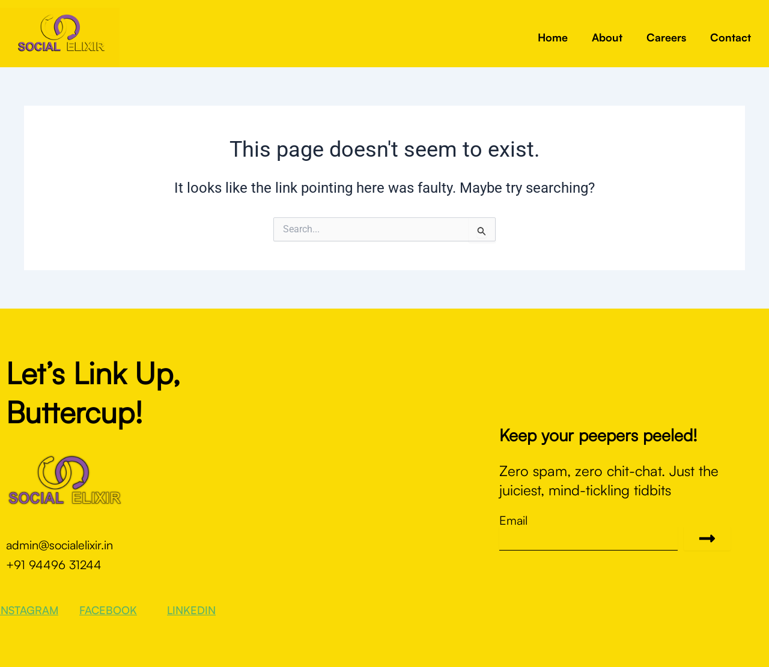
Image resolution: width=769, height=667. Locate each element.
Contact (730, 37)
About (607, 37)
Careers (666, 37)
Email (513, 521)
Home (553, 37)
